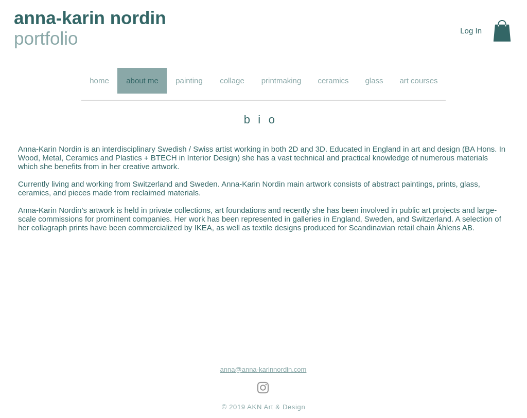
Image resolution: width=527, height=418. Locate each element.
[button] (502, 31)
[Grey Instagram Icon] (263, 387)
